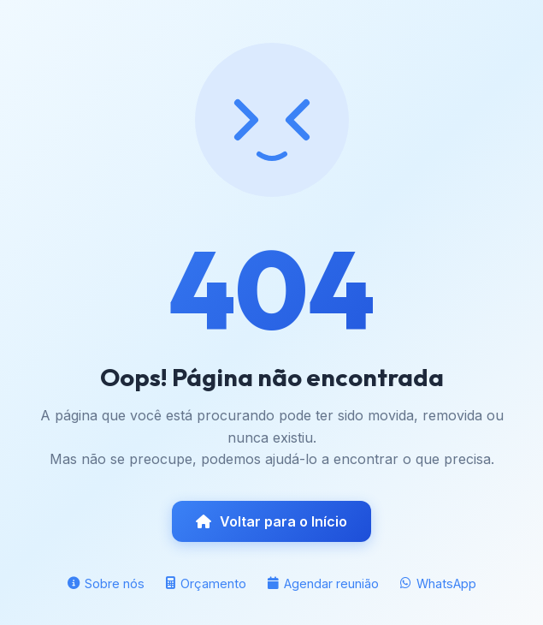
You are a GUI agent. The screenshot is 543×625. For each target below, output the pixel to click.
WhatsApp (438, 583)
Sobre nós (106, 583)
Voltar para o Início (271, 521)
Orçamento (206, 583)
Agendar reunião (323, 583)
